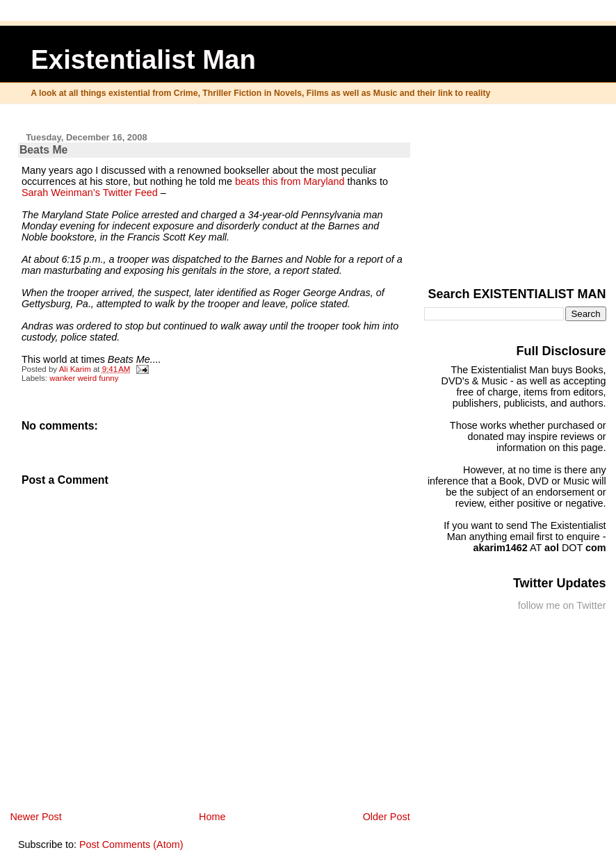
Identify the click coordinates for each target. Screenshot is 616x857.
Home (212, 816)
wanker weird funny (83, 378)
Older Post (386, 816)
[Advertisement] (536, 192)
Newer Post (35, 816)
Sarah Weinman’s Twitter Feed (90, 192)
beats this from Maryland (290, 181)
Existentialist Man (143, 59)
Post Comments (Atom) (131, 844)
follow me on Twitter (562, 605)
